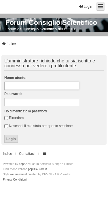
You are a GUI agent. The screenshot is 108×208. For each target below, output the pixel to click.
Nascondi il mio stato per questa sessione (38, 126)
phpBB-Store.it (37, 169)
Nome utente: (15, 78)
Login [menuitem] (85, 6)
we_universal (18, 174)
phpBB (23, 164)
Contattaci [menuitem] (27, 154)
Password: (13, 94)
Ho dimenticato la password (25, 111)
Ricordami (14, 118)
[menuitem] (7, 179)
